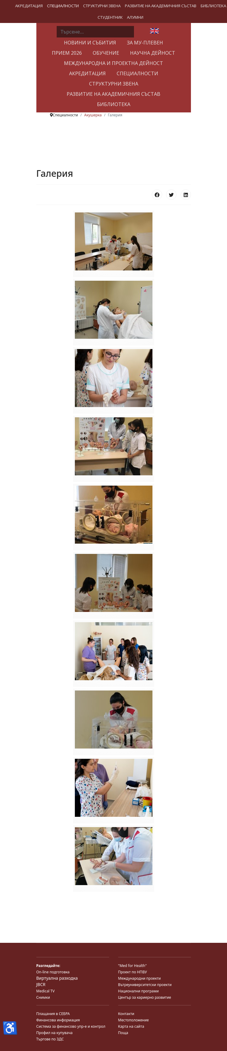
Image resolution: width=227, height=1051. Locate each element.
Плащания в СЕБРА (53, 1013)
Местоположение (133, 1020)
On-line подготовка (53, 972)
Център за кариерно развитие (144, 997)
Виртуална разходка (57, 978)
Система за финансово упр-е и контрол (70, 1026)
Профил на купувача (54, 1032)
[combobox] (95, 31)
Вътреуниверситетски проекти (145, 984)
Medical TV (45, 991)
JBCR (40, 984)
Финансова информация (58, 1020)
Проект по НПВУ (132, 972)
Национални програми (138, 991)
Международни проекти (139, 978)
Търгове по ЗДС (50, 1039)
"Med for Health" (132, 965)
